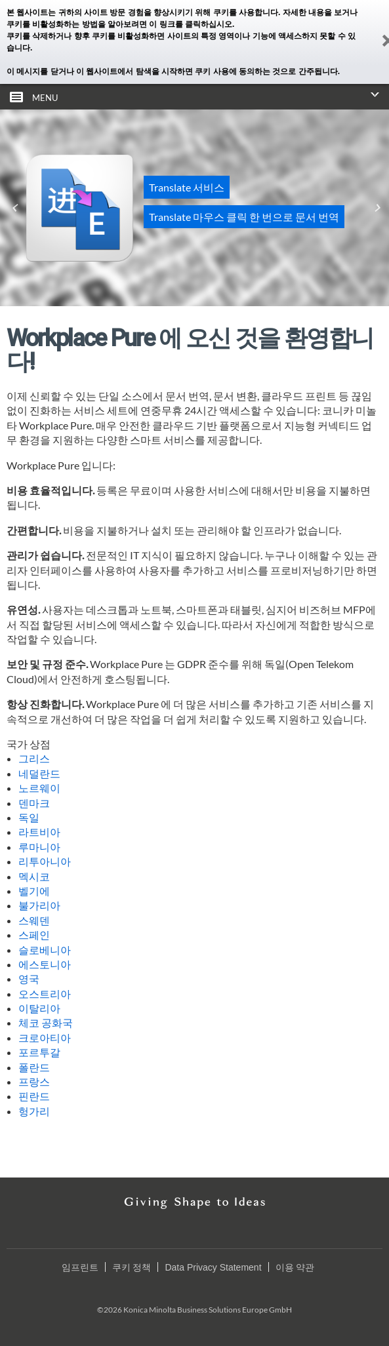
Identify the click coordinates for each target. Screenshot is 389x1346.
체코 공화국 (45, 1022)
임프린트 (80, 1267)
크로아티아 (44, 1037)
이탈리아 (39, 1008)
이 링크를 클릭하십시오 (190, 24)
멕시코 (34, 876)
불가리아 (39, 905)
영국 (28, 978)
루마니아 (39, 847)
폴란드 (34, 1067)
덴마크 (34, 803)
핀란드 (34, 1096)
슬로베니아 (44, 949)
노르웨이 (39, 788)
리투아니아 (44, 861)
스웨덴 (34, 920)
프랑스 (34, 1081)
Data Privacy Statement (213, 1267)
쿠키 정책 (132, 1267)
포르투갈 (39, 1052)
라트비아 (39, 831)
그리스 (34, 758)
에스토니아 (44, 964)
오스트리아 (44, 993)
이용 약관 (295, 1267)
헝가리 (34, 1111)
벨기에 (34, 890)
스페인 (34, 934)
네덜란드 (39, 773)
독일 (28, 817)
